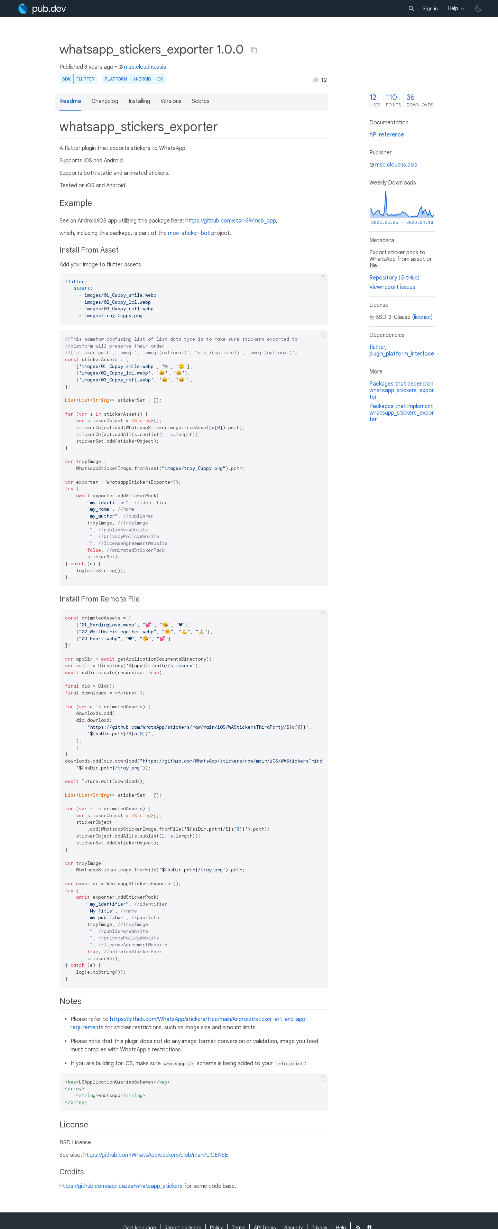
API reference (386, 134)
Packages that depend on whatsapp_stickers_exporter (401, 390)
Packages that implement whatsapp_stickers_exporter (401, 413)
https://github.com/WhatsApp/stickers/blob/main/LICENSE (155, 1155)
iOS (159, 79)
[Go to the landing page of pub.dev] (41, 8)
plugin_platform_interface (401, 353)
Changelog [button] (105, 101)
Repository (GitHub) (394, 277)
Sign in (430, 9)
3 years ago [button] (98, 67)
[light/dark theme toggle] (478, 8)
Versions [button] (171, 101)
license (422, 317)
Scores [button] (201, 101)
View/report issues (392, 287)
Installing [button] (139, 101)
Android (142, 79)
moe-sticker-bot (189, 233)
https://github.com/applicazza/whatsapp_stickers (121, 1186)
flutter (377, 347)
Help (453, 8)
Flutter (85, 79)
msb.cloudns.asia (142, 67)
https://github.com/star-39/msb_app (230, 220)
